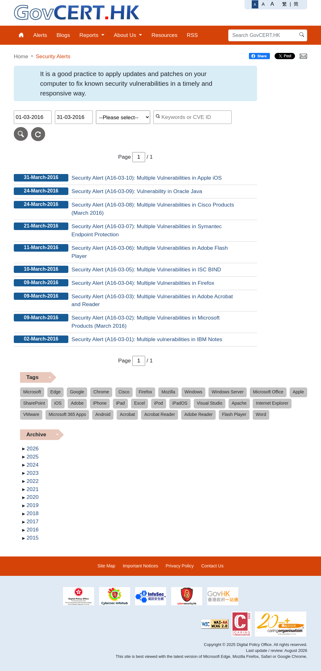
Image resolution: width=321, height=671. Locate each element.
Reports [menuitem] (89, 35)
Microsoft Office (268, 391)
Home (21, 56)
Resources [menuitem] (164, 35)
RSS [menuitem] (192, 35)
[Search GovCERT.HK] (267, 35)
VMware (31, 414)
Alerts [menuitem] (40, 35)
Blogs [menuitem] (63, 35)
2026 (33, 448)
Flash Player (234, 414)
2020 (33, 497)
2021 (33, 489)
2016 (33, 529)
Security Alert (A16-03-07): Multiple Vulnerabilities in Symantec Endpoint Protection (146, 230)
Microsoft (32, 391)
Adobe (77, 403)
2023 (33, 473)
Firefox (145, 391)
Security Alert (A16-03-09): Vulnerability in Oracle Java (136, 191)
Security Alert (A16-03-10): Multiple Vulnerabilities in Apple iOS (146, 178)
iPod (158, 403)
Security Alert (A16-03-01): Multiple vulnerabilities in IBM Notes (146, 339)
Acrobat (127, 414)
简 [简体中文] (296, 4)
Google (77, 391)
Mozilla (168, 391)
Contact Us (212, 565)
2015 (33, 538)
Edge (55, 391)
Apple (298, 391)
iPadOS (179, 403)
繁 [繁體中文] (284, 4)
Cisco (123, 391)
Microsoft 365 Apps (67, 414)
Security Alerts (53, 56)
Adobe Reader (198, 414)
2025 (33, 456)
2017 (33, 521)
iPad (120, 403)
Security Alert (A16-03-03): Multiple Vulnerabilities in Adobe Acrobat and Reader (152, 300)
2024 (33, 465)
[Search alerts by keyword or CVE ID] (192, 117)
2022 (33, 481)
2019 (33, 505)
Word (261, 414)
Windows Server (228, 391)
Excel (139, 403)
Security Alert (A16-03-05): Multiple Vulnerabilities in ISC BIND (146, 269)
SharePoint (34, 403)
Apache (239, 403)
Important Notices (140, 565)
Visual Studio (209, 403)
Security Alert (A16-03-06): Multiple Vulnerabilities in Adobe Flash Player (149, 252)
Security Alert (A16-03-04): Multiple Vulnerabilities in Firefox (142, 283)
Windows (194, 391)
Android (102, 414)
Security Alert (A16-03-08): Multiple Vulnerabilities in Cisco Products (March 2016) (152, 209)
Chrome (101, 391)
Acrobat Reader (159, 414)
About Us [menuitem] (126, 35)
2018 (33, 513)
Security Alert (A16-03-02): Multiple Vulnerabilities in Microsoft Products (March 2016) (145, 322)
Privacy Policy (180, 565)
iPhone (100, 403)
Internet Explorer (272, 403)
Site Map (106, 565)
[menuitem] (21, 35)
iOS (57, 403)
